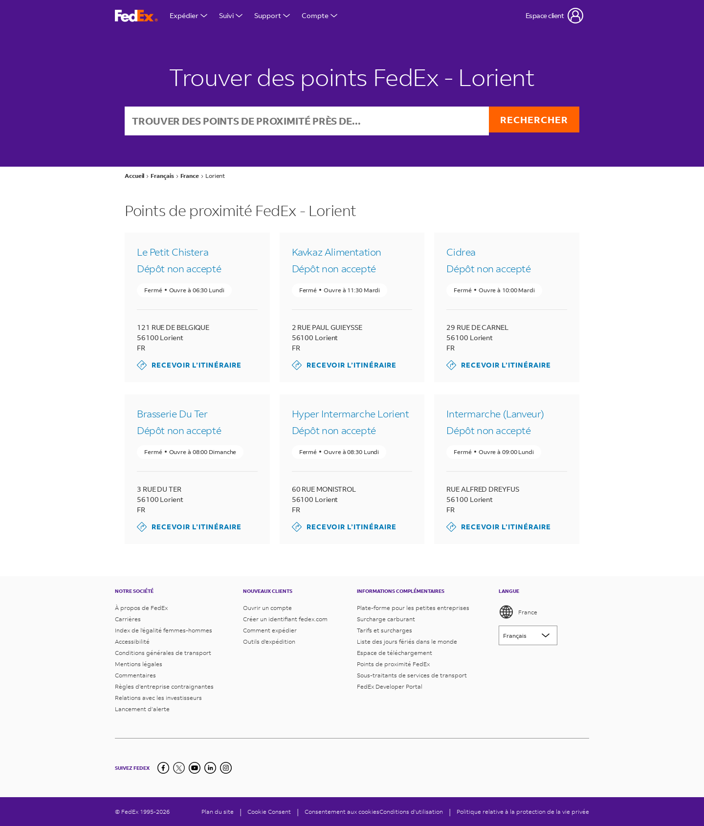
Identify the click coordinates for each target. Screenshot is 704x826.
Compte (319, 15)
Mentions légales (138, 664)
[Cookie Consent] (269, 811)
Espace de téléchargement (394, 652)
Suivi (230, 15)
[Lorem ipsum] (528, 635)
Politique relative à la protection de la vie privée (523, 811)
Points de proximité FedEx (393, 664)
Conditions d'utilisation (411, 811)
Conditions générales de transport (163, 652)
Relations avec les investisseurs (158, 697)
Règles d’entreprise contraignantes (164, 686)
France (518, 612)
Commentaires (135, 675)
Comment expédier (270, 630)
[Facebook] (163, 768)
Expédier (188, 15)
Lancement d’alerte (142, 709)
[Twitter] (179, 768)
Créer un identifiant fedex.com (285, 619)
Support (272, 15)
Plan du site (217, 811)
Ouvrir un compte (267, 607)
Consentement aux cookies (342, 811)
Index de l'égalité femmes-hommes (163, 630)
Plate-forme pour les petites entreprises (413, 607)
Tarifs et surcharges (384, 630)
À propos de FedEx (141, 607)
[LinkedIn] (210, 768)
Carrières (128, 619)
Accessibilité (132, 641)
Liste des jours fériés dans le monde (407, 641)
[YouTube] (194, 768)
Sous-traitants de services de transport (412, 675)
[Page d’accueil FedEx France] (136, 16)
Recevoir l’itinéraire (189, 366)
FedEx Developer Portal (389, 686)
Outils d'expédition (269, 641)
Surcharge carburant (386, 619)
